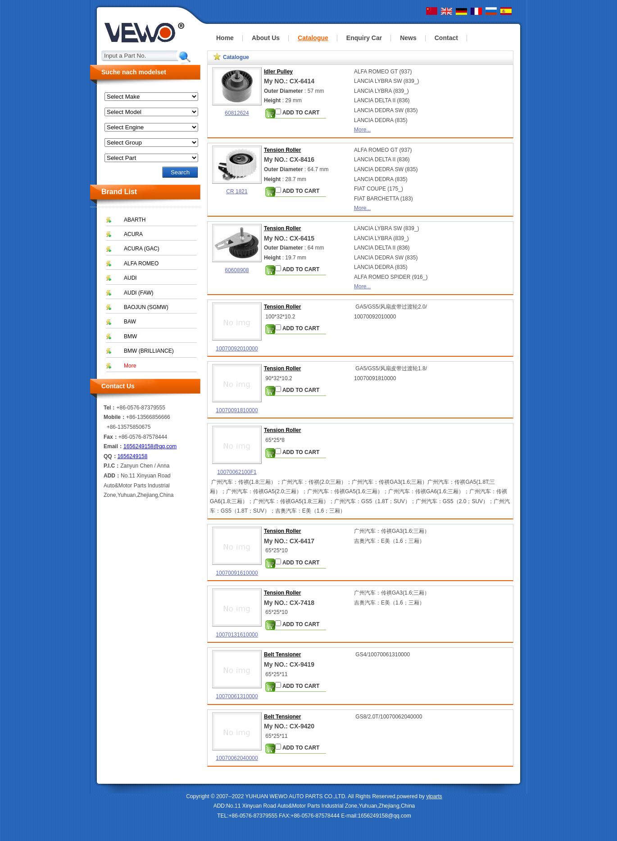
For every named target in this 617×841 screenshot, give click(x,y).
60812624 (237, 113)
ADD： (112, 476)
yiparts (434, 796)
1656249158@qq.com (150, 446)
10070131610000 (237, 635)
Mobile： (115, 417)
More (130, 366)
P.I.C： (112, 466)
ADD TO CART (297, 112)
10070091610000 (237, 573)
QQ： (111, 456)
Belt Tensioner (282, 654)
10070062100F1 (236, 472)
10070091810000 (237, 410)
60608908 (237, 270)
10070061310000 (237, 696)
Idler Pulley (278, 71)
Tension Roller (282, 150)
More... (362, 130)
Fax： (111, 437)
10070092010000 (237, 348)
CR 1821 (236, 191)
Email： (113, 446)
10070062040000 (237, 758)
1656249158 (133, 456)
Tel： (110, 408)
